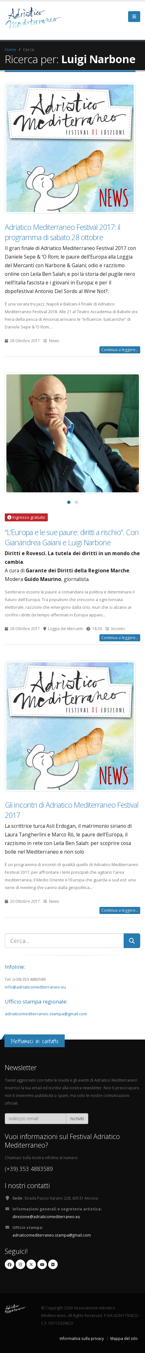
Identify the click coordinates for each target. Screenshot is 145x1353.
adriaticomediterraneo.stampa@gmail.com (46, 1014)
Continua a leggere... (119, 349)
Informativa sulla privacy (82, 1338)
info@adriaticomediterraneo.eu (35, 987)
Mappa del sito (124, 1338)
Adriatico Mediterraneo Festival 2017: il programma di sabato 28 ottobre (62, 232)
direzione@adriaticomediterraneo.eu (46, 1216)
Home (10, 49)
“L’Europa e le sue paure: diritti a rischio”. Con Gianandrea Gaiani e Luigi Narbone (72, 537)
